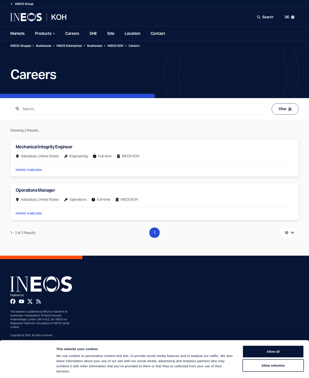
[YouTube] (21, 301)
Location (132, 34)
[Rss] (38, 301)
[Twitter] (30, 301)
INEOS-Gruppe (20, 46)
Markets (17, 34)
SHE (93, 34)
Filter (285, 109)
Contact (158, 34)
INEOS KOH (115, 46)
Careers (72, 34)
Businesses (43, 46)
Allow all (273, 332)
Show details (225, 369)
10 (286, 233)
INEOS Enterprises (69, 46)
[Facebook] (12, 301)
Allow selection (273, 346)
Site (110, 34)
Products (43, 34)
